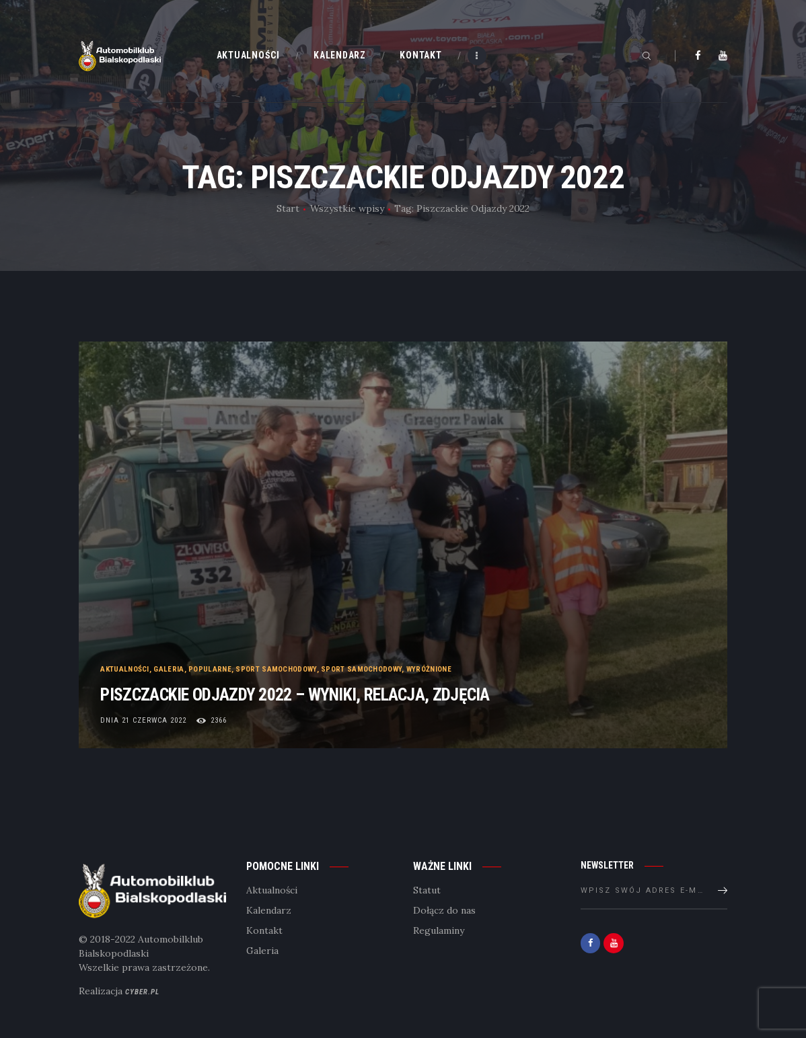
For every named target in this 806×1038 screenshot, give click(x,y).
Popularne (210, 662)
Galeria (169, 662)
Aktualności (125, 662)
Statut (427, 891)
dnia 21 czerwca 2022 (144, 720)
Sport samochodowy (276, 662)
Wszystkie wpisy (347, 208)
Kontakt (264, 931)
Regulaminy (438, 931)
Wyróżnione (428, 662)
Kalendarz (268, 911)
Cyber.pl (142, 992)
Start (288, 208)
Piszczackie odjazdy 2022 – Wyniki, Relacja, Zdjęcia (368, 692)
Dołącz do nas (444, 911)
